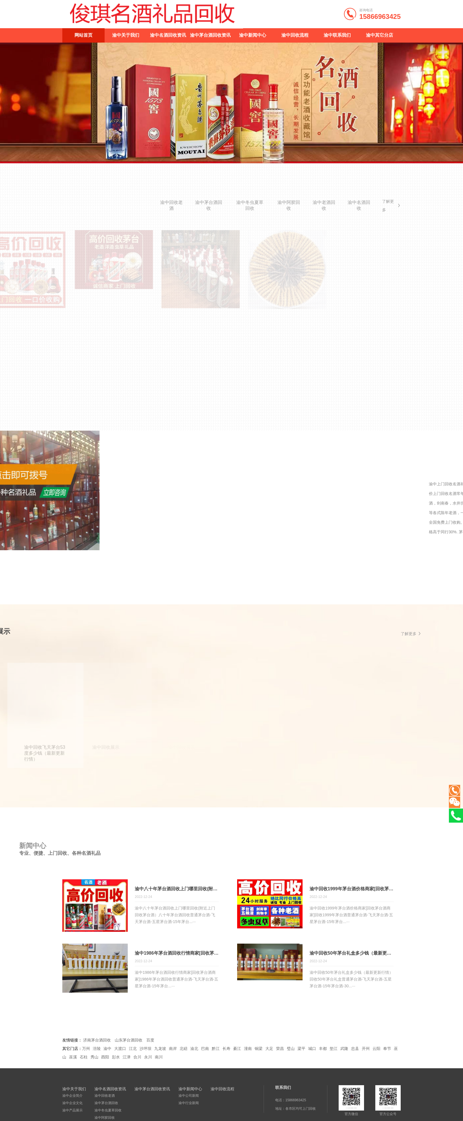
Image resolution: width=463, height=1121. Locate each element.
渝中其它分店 (379, 35)
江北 (133, 1049)
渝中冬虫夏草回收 (249, 205)
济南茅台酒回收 (97, 1041)
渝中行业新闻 (188, 1104)
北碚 (184, 1049)
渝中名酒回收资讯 (168, 35)
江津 (127, 1058)
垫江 (334, 1049)
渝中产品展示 (72, 1111)
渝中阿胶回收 (288, 205)
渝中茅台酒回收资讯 (210, 35)
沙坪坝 (145, 1049)
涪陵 (97, 1049)
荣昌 (280, 1049)
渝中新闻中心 (252, 35)
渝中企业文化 (72, 1104)
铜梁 (259, 1049)
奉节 (387, 1049)
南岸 (173, 1049)
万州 (86, 1049)
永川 (148, 1058)
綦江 (237, 1049)
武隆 (344, 1049)
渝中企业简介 (72, 1096)
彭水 (116, 1058)
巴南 (205, 1049)
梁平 (301, 1049)
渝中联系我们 (337, 35)
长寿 (226, 1049)
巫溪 (73, 1058)
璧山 (291, 1049)
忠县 (355, 1049)
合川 (137, 1058)
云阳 (376, 1049)
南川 (159, 1058)
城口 (312, 1049)
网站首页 (83, 35)
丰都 (323, 1049)
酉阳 (105, 1058)
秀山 (94, 1058)
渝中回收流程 (294, 35)
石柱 (84, 1058)
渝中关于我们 (125, 35)
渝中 (107, 1049)
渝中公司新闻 (188, 1096)
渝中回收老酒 (171, 205)
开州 (366, 1049)
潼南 (248, 1049)
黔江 (216, 1049)
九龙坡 (160, 1049)
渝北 (194, 1049)
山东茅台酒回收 (128, 1041)
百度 (150, 1041)
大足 (269, 1049)
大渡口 (120, 1049)
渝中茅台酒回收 (208, 205)
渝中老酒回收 (324, 205)
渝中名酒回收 (359, 205)
